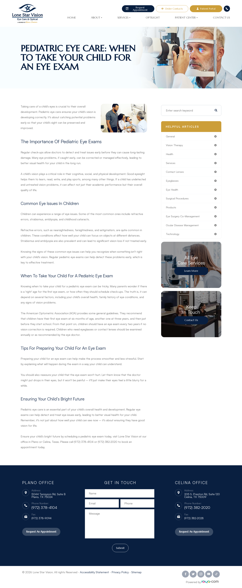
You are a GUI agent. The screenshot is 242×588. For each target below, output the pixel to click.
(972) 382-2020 (197, 507)
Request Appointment (137, 8)
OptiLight (153, 17)
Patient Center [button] (186, 17)
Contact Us (221, 17)
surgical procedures (178, 200)
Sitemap (136, 572)
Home (71, 17)
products (171, 209)
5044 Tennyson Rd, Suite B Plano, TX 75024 (48, 495)
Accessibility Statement (94, 572)
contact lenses (176, 173)
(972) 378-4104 (44, 507)
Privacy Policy (120, 572)
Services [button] (123, 17)
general (171, 136)
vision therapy (175, 145)
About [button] (96, 17)
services (171, 164)
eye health (172, 191)
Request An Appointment (42, 532)
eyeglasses (172, 182)
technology (173, 236)
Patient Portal (206, 8)
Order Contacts (172, 8)
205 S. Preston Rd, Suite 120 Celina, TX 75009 (202, 495)
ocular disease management (184, 227)
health (170, 154)
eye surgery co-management (184, 218)
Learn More (191, 273)
